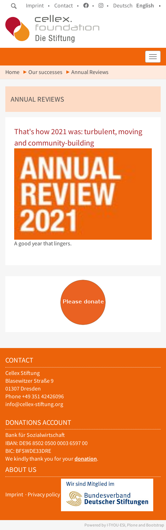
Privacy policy (44, 494)
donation (85, 458)
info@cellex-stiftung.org (34, 404)
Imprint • (38, 5)
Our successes (45, 72)
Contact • (66, 5)
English (145, 5)
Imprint (14, 494)
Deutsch (123, 5)
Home (12, 72)
